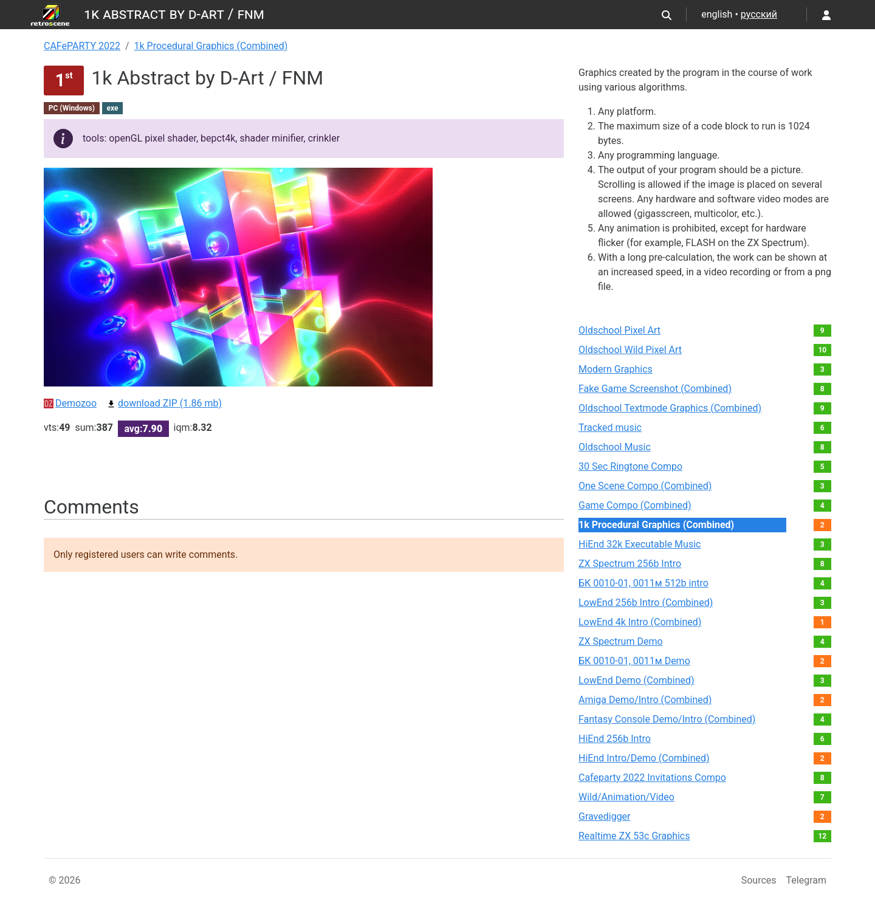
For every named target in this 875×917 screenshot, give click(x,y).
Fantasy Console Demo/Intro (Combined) (666, 719)
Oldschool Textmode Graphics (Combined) (669, 408)
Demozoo (70, 403)
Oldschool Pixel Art (619, 330)
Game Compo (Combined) (634, 505)
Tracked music (610, 427)
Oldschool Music (614, 447)
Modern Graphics (615, 369)
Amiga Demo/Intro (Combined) (645, 700)
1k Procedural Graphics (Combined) (211, 46)
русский (759, 14)
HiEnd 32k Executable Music (639, 544)
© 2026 (65, 880)
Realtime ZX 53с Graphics (634, 836)
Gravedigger (604, 816)
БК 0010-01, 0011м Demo (634, 661)
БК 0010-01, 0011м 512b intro (643, 583)
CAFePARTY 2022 (82, 46)
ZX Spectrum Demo (620, 641)
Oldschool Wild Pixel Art (630, 349)
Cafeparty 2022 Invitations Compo (652, 777)
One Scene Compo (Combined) (645, 486)
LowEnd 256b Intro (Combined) (645, 602)
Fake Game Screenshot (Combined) (655, 388)
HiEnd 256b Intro (614, 738)
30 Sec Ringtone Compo (630, 466)
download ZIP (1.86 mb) (164, 403)
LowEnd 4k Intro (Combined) (639, 622)
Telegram (806, 880)
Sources (759, 880)
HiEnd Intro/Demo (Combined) (644, 758)
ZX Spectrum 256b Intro (629, 563)
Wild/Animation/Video (626, 797)
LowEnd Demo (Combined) (636, 680)
